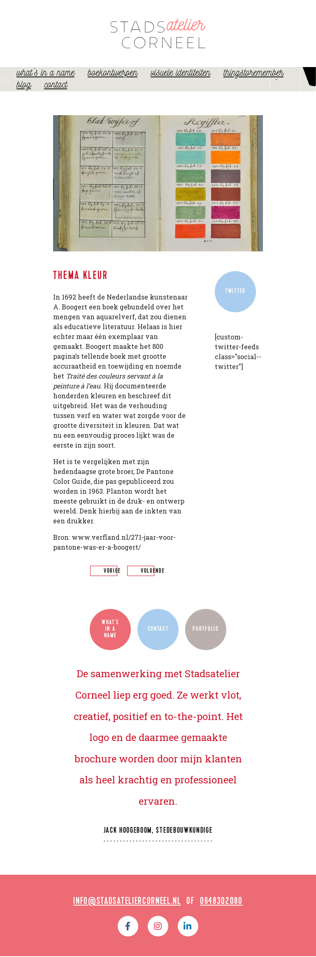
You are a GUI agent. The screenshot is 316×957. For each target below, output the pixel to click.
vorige (112, 572)
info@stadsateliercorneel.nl (127, 903)
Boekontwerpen (112, 81)
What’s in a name (45, 81)
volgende (153, 572)
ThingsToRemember (253, 81)
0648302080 (221, 903)
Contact (55, 93)
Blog (23, 93)
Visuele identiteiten (180, 81)
